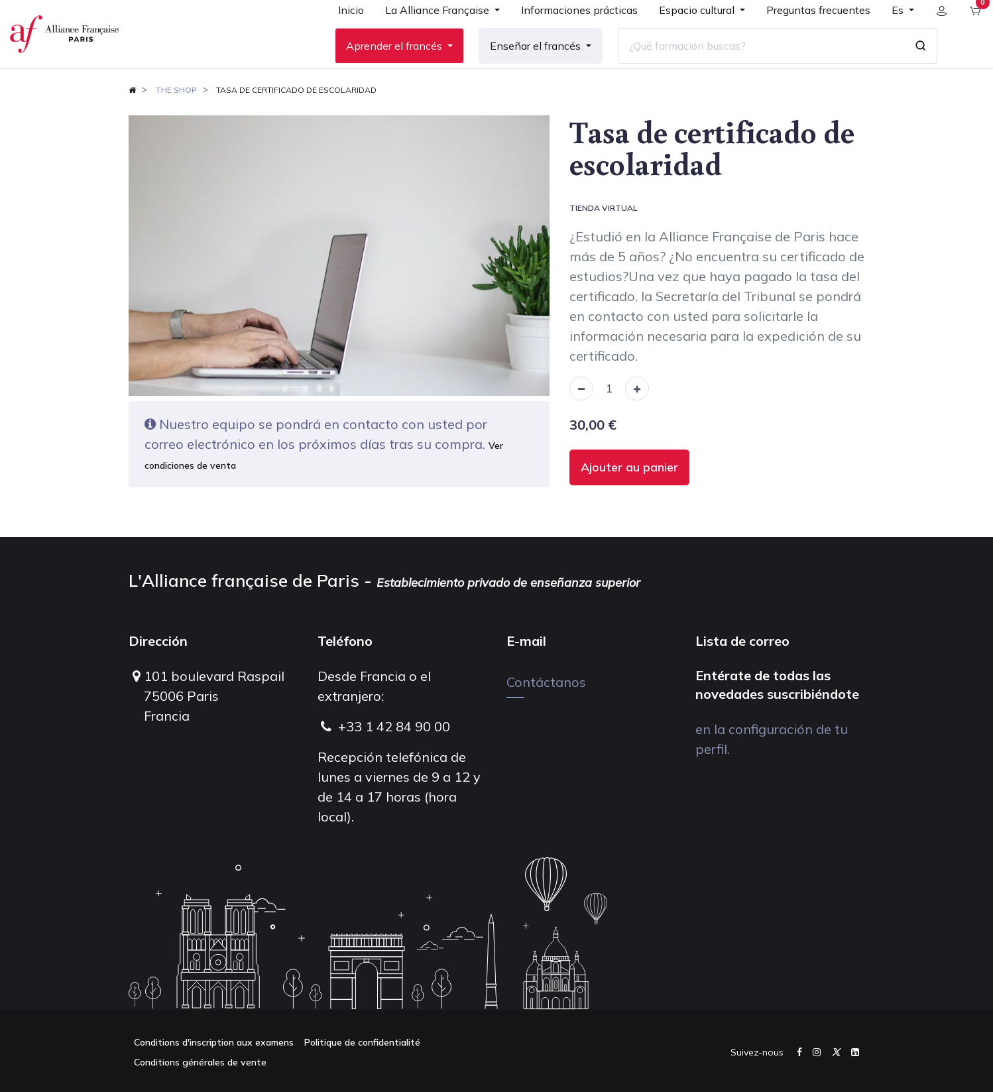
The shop (176, 129)
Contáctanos (546, 682)
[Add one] (637, 428)
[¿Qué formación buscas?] (751, 66)
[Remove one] (581, 428)
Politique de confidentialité (362, 1042)
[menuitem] (341, 34)
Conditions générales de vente (200, 1062)
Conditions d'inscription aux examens (214, 1042)
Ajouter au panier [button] (629, 507)
